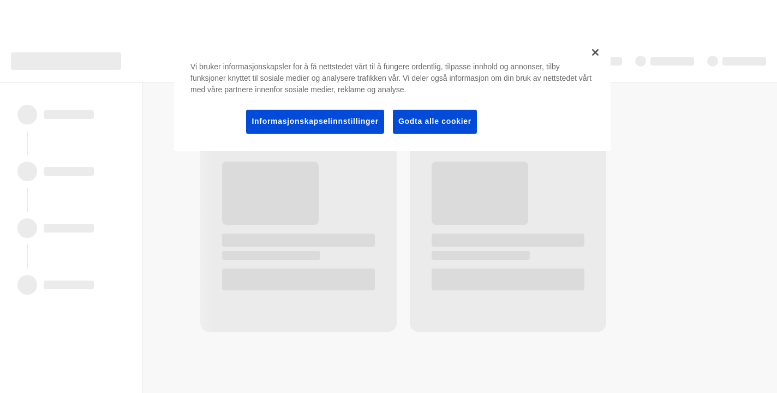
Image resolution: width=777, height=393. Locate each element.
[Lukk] (595, 52)
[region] (392, 95)
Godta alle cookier (434, 121)
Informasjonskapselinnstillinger (315, 121)
